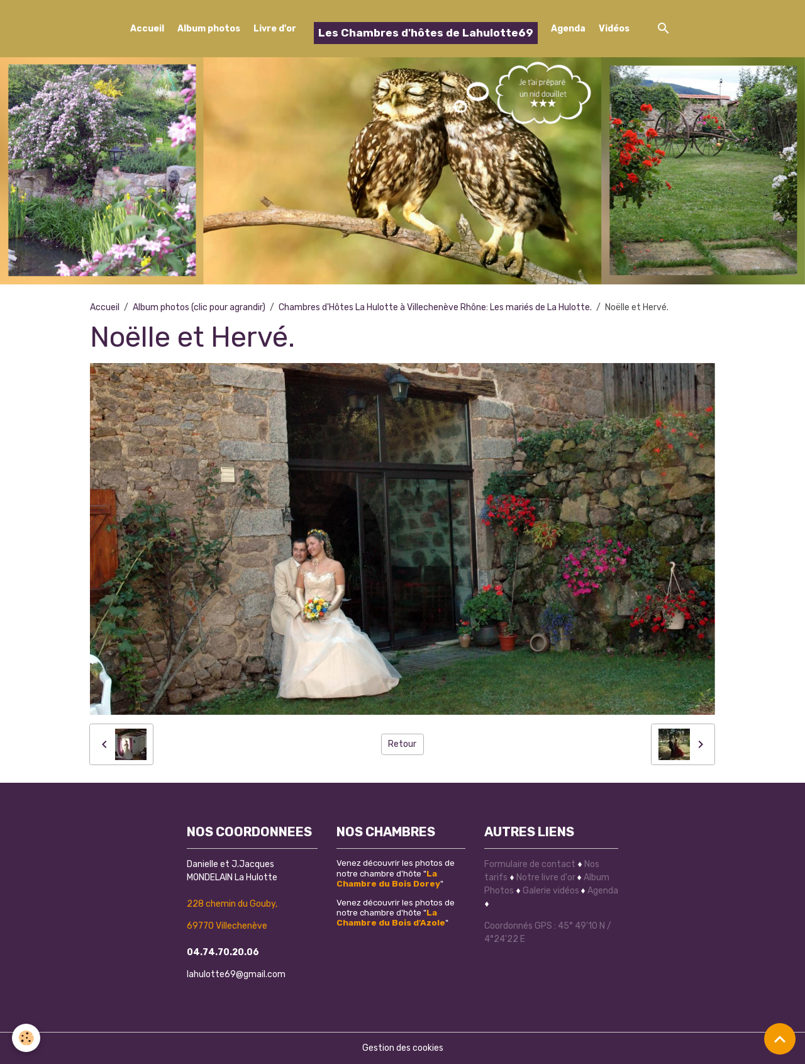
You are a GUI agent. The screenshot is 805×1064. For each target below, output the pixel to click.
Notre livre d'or (546, 877)
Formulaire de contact (529, 864)
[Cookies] (27, 1038)
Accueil (147, 28)
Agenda (568, 28)
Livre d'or (274, 28)
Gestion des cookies (402, 1048)
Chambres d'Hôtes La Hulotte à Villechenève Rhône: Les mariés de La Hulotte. (435, 307)
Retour (402, 744)
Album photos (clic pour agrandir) (199, 307)
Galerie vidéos (551, 890)
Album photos (208, 28)
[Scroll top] (780, 1039)
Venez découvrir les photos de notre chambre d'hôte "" (395, 873)
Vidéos (614, 28)
